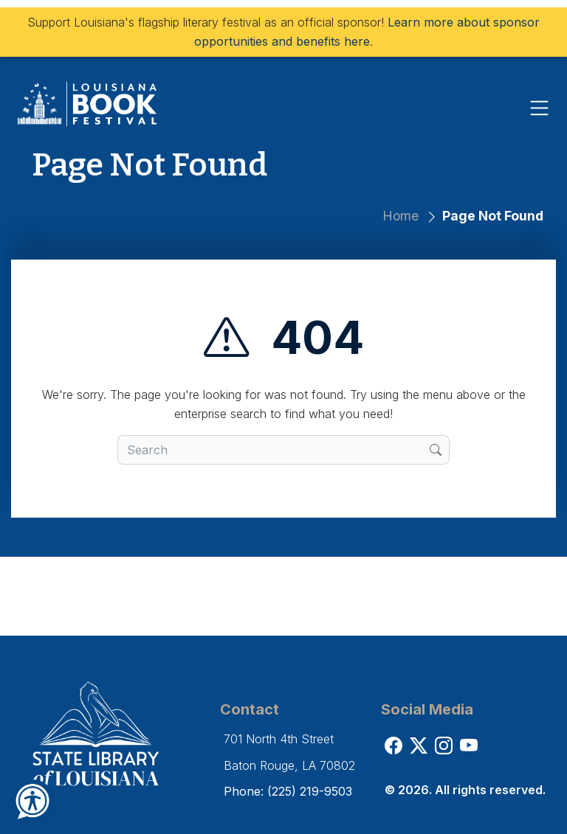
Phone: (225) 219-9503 (288, 791)
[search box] (273, 450)
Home (400, 215)
